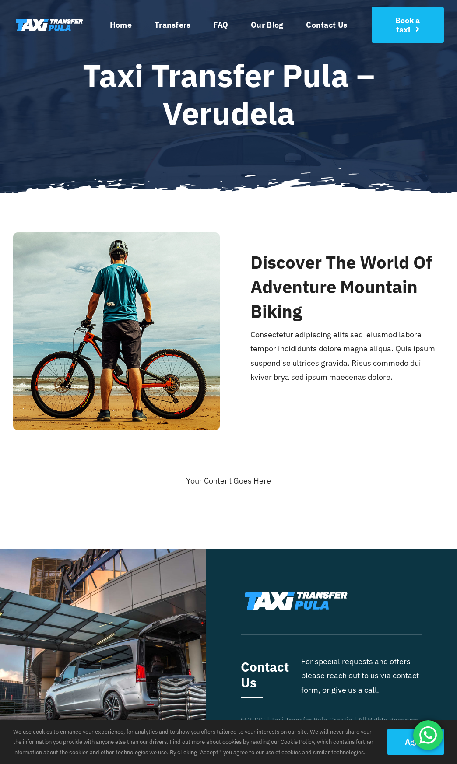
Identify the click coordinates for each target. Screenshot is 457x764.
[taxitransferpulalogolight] (49, 18)
